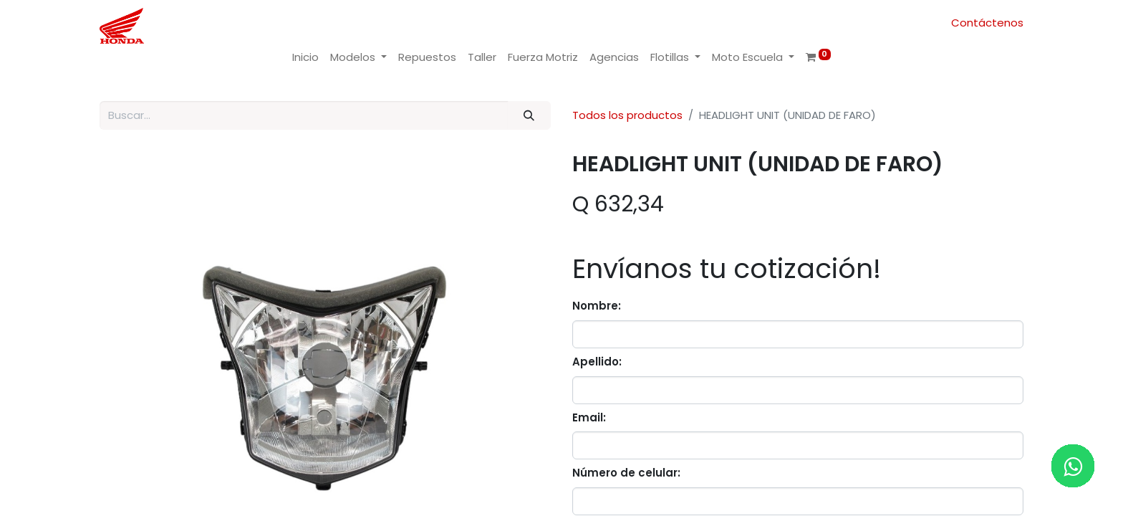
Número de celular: (626, 472)
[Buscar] (529, 115)
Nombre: (596, 305)
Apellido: (597, 361)
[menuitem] (305, 58)
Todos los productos (627, 115)
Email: (589, 417)
